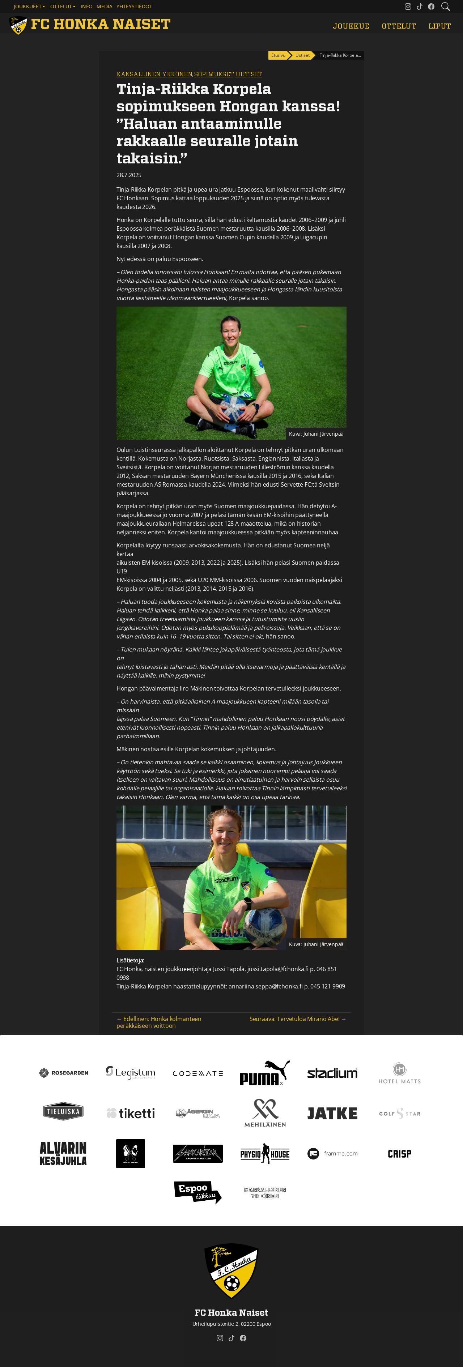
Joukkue (351, 26)
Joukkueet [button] (28, 6)
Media (104, 6)
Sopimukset (213, 74)
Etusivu (278, 55)
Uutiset (248, 74)
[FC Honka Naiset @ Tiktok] (419, 6)
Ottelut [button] (61, 6)
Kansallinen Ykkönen (154, 74)
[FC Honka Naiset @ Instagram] (408, 6)
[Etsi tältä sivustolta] (445, 6)
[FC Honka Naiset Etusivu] (91, 24)
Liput (439, 26)
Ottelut (399, 26)
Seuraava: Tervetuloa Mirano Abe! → (298, 1019)
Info (87, 6)
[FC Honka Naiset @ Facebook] (431, 6)
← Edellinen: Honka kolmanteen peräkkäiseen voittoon (158, 1022)
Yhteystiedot (134, 6)
